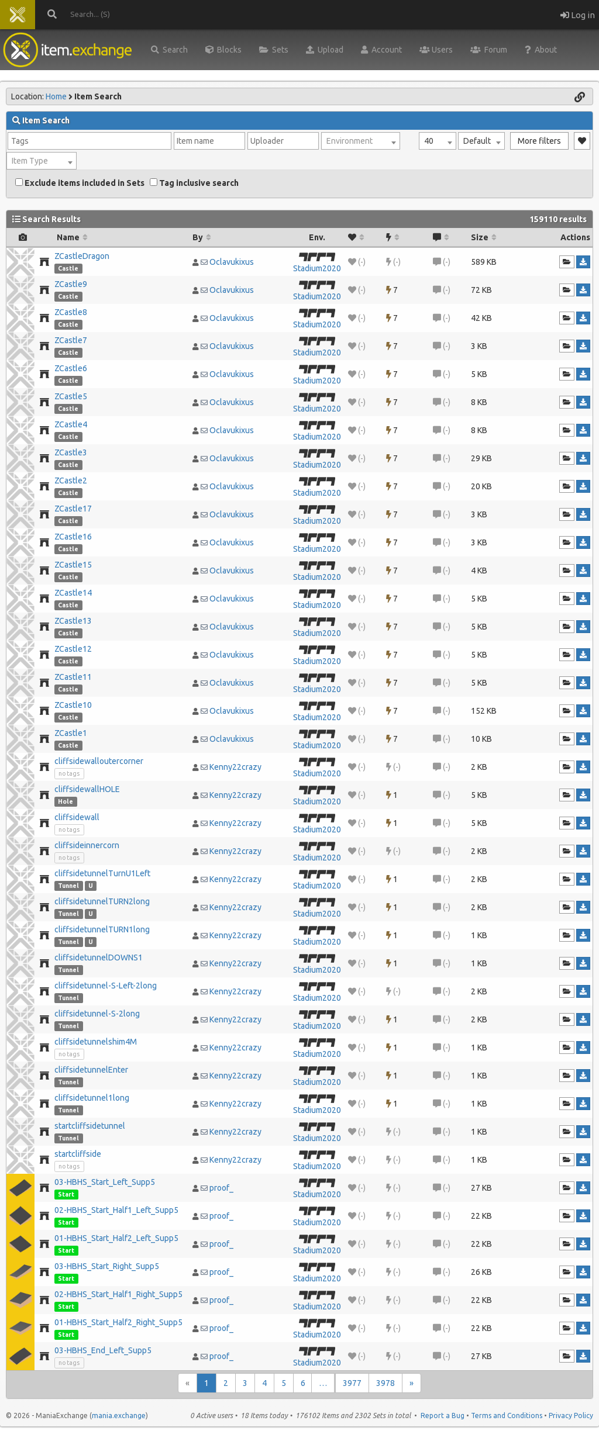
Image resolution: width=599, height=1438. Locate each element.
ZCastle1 (70, 733)
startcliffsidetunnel (89, 1126)
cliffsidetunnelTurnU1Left (102, 873)
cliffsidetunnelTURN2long (102, 901)
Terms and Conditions (506, 1415)
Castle (68, 268)
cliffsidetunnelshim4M (95, 1041)
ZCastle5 (70, 396)
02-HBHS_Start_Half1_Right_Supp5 (118, 1294)
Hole (65, 801)
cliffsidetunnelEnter (91, 1069)
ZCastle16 (73, 536)
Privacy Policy (571, 1415)
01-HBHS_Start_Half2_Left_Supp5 (116, 1238)
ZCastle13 (73, 620)
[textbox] (361, 141)
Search (169, 49)
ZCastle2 (70, 480)
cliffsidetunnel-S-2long (97, 1013)
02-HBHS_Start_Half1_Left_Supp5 (116, 1210)
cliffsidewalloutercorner (98, 761)
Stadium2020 (317, 268)
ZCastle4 (70, 424)
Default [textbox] (477, 141)
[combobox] (437, 141)
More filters (539, 141)
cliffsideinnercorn (86, 845)
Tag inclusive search (194, 183)
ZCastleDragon (81, 256)
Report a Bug (442, 1415)
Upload (324, 49)
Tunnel (68, 885)
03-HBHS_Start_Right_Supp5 (106, 1266)
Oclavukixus (231, 262)
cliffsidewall (76, 817)
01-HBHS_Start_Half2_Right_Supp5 (118, 1322)
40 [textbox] (428, 141)
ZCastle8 (70, 312)
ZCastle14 (73, 592)
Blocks (223, 49)
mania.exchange (119, 1415)
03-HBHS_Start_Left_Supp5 (104, 1182)
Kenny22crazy (235, 767)
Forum (488, 49)
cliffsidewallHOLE (87, 789)
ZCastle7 (70, 340)
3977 (352, 1383)
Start (66, 1194)
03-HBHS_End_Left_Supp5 (103, 1350)
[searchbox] (89, 141)
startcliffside (77, 1154)
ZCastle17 (73, 508)
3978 (385, 1383)
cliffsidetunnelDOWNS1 (98, 957)
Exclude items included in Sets (79, 183)
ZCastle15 (73, 564)
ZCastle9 (70, 284)
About (541, 49)
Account (381, 49)
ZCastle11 (73, 677)
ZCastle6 (70, 368)
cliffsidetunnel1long (91, 1097)
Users (436, 49)
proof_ (221, 1187)
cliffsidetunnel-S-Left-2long (105, 985)
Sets (273, 49)
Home (56, 96)
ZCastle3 (70, 452)
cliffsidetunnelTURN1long (102, 929)
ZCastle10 (73, 705)
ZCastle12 (73, 649)
